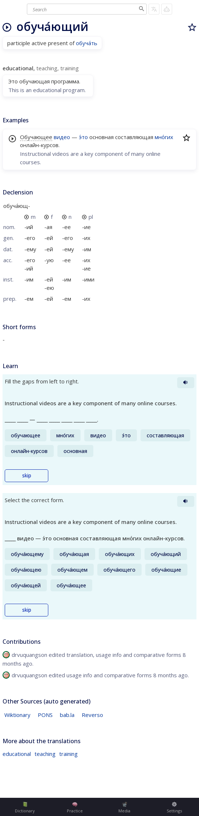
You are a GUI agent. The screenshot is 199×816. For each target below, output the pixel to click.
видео (62, 137)
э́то (83, 137)
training (68, 753)
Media (124, 807)
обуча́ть (86, 43)
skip (26, 475)
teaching (45, 753)
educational (17, 753)
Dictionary (25, 807)
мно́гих (164, 137)
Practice (75, 807)
